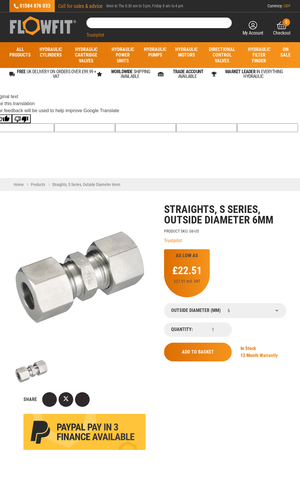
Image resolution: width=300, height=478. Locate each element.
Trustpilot (95, 35)
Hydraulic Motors (186, 52)
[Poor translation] (21, 118)
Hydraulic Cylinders (51, 52)
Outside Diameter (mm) (196, 310)
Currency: (279, 6)
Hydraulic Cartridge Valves (86, 55)
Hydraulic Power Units (122, 55)
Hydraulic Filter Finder (259, 55)
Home (19, 184)
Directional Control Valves (222, 55)
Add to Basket (198, 352)
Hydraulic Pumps (155, 52)
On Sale (285, 52)
